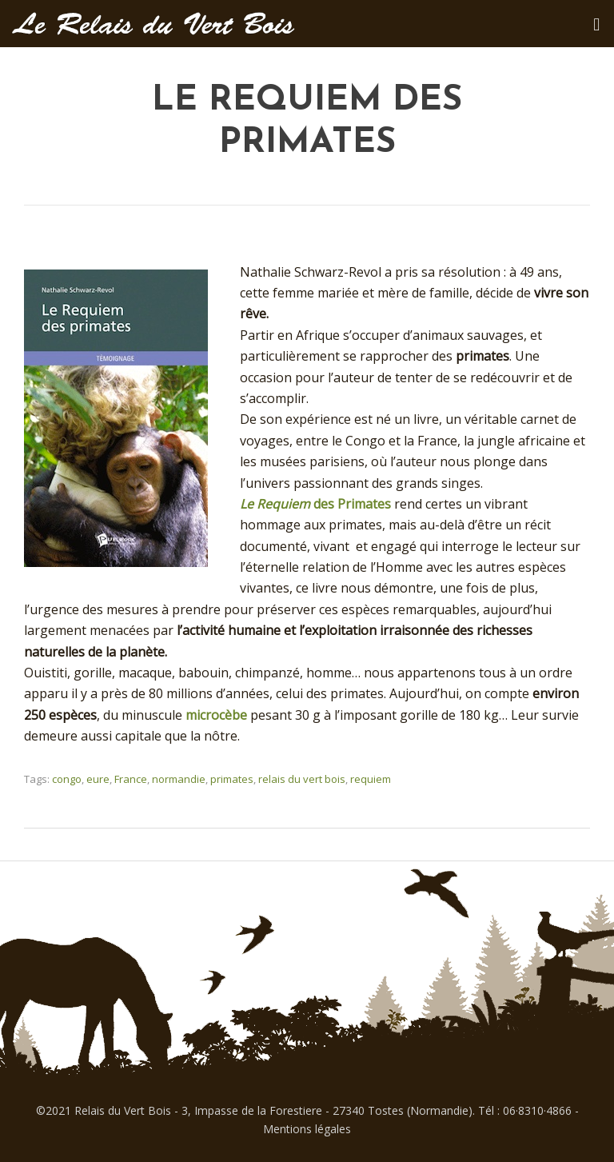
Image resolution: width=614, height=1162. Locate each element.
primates (231, 779)
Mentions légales (307, 1128)
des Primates (317, 504)
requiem (370, 779)
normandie (178, 779)
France (130, 779)
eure (98, 779)
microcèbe (217, 715)
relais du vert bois (301, 779)
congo (67, 779)
